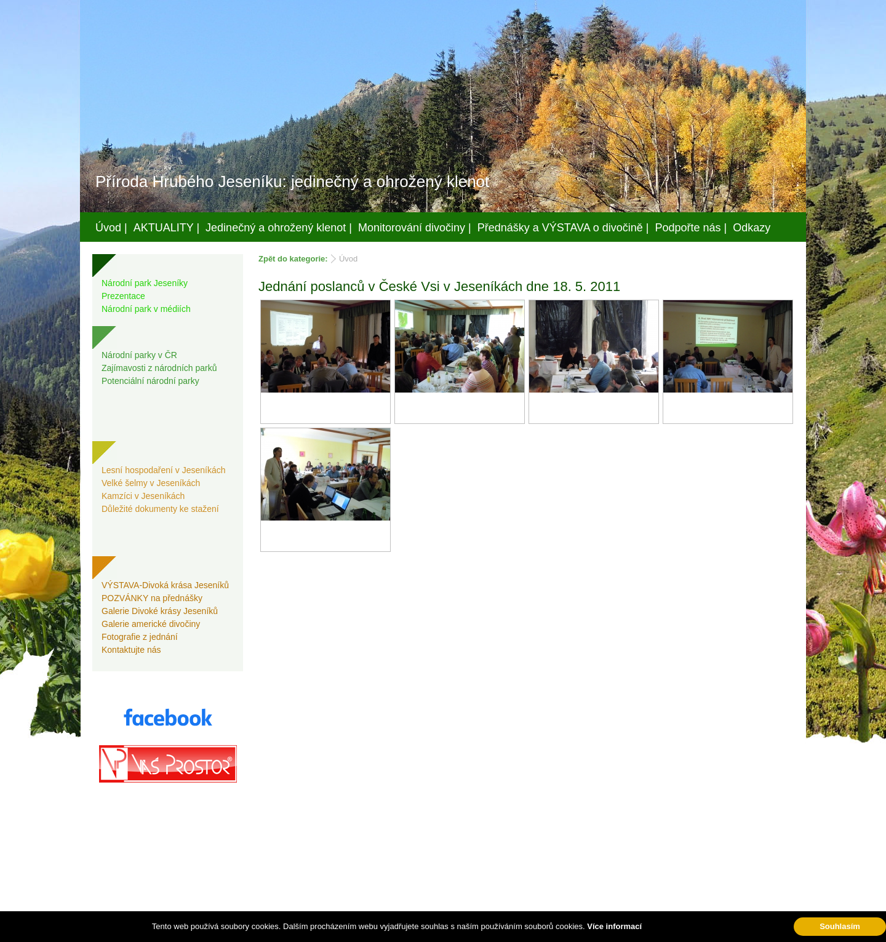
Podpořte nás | (691, 228)
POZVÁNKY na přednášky (152, 598)
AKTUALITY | (166, 228)
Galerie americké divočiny (151, 624)
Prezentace (123, 296)
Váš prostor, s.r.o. (431, 930)
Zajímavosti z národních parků (159, 368)
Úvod (348, 258)
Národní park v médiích (146, 309)
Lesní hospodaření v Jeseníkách (164, 470)
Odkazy (751, 228)
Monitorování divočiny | (414, 228)
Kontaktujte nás (131, 650)
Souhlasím (840, 926)
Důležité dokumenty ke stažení (160, 509)
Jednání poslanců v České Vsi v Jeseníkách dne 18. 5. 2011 (439, 286)
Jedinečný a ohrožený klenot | (279, 228)
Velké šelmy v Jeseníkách (151, 483)
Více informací (614, 926)
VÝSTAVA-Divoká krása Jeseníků (165, 585)
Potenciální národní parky (150, 381)
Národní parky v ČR (139, 355)
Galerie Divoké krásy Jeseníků (160, 611)
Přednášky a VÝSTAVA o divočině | (563, 228)
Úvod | (111, 228)
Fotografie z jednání (140, 637)
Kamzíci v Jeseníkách (143, 496)
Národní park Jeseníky (145, 283)
